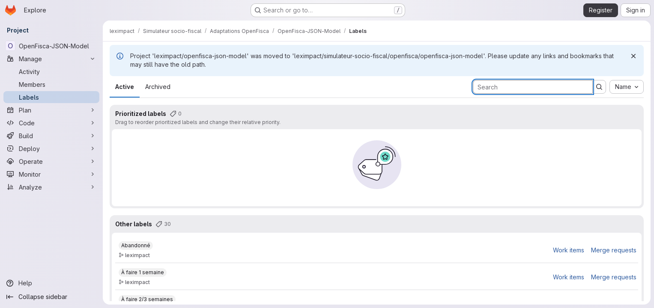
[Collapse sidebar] (51, 297)
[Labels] (51, 97)
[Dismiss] (633, 56)
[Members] (51, 84)
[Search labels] (533, 87)
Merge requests (613, 250)
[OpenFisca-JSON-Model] (51, 46)
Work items (568, 250)
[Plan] (51, 110)
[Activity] (51, 71)
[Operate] (51, 161)
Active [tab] (124, 86)
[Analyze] (51, 187)
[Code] (51, 123)
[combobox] (626, 87)
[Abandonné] (136, 245)
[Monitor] (51, 174)
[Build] (51, 136)
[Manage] (51, 59)
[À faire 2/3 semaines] (147, 299)
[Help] (51, 283)
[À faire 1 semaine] (143, 272)
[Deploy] (51, 148)
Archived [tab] (157, 86)
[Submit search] (599, 87)
